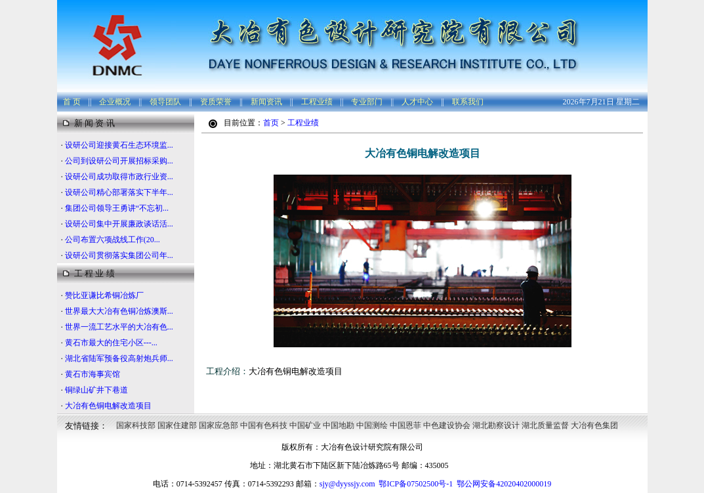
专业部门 (367, 101)
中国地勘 (338, 425)
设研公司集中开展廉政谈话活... (119, 223)
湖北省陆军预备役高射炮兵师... (119, 358)
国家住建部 (177, 425)
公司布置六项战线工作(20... (112, 239)
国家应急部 (218, 425)
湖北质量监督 (545, 425)
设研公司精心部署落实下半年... (119, 192)
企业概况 (115, 101)
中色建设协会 (446, 425)
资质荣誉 (216, 101)
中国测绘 (372, 425)
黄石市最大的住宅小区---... (111, 342)
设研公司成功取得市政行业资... (119, 176)
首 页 (72, 101)
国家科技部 (135, 425)
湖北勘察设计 (496, 425)
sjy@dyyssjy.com (347, 483)
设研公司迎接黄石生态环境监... (119, 145)
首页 (271, 122)
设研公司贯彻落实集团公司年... (119, 255)
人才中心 (417, 101)
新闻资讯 (266, 101)
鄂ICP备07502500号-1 (416, 483)
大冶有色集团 (594, 425)
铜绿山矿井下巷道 (96, 390)
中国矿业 (305, 425)
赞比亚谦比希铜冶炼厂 (104, 295)
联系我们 (468, 101)
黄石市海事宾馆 (92, 374)
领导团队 (165, 101)
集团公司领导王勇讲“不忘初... (117, 208)
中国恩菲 (405, 425)
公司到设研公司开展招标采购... (119, 160)
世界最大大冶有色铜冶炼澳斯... (119, 311)
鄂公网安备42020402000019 (504, 483)
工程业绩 (317, 101)
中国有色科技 (263, 425)
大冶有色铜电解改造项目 (108, 405)
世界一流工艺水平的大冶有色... (119, 327)
